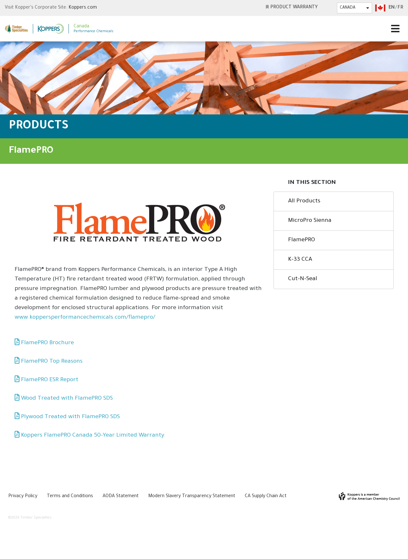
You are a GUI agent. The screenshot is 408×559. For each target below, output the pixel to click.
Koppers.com (83, 8)
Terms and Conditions (70, 496)
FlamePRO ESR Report (49, 380)
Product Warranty (294, 7)
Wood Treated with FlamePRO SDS (67, 399)
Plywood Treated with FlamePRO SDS (70, 417)
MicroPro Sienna (310, 221)
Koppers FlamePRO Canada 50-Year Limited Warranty (92, 435)
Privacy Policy (22, 496)
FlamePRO (301, 240)
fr (400, 8)
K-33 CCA (300, 260)
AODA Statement (121, 496)
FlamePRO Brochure (47, 343)
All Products (304, 201)
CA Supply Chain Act (266, 496)
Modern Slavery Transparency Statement (191, 496)
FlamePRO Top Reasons (52, 362)
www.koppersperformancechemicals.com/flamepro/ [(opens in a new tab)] (85, 318)
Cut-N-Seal (302, 279)
